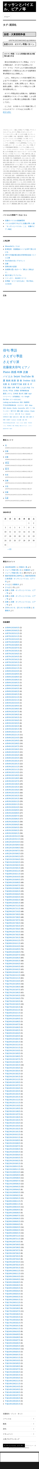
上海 (31, 154)
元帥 (11, 160)
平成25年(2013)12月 (12, 1045)
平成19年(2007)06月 (12, 1253)
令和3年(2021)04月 (12, 790)
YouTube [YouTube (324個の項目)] (26, 376)
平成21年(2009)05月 (12, 1186)
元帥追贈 (15, 160)
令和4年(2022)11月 (12, 735)
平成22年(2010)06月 (12, 1149)
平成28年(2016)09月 (12, 949)
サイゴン (30, 134)
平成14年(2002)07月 (12, 1395)
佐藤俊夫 (27, 570)
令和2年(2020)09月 (12, 810)
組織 (32, 197)
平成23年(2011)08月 (12, 1111)
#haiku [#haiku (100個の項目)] (14, 408)
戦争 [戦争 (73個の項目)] (27, 417)
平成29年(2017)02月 (12, 934)
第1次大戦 (28, 195)
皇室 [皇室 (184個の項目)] (25, 384)
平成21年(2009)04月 (12, 1189)
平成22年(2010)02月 (12, 1160)
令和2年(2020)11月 (12, 804)
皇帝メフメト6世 (27, 193)
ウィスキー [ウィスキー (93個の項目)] (6, 411)
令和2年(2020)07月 (12, 816)
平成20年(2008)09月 (12, 1210)
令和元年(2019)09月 (12, 845)
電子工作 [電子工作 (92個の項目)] (13, 411)
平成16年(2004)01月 (12, 1354)
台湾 (30, 167)
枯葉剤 (32, 188)
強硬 (7, 180)
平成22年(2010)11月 (12, 1137)
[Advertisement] (20, 119)
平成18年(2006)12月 (12, 1270)
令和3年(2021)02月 (12, 795)
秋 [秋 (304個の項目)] (33, 376)
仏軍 (33, 158)
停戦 (4, 160)
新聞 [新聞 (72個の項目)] (30, 417)
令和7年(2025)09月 (12, 642)
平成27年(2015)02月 (12, 1004)
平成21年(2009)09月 (12, 1175)
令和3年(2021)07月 (12, 781)
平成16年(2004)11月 (12, 1328)
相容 (7, 195)
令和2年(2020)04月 (12, 824)
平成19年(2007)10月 (12, 1241)
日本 (24, 182)
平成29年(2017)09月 (12, 914)
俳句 (4, 1429)
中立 (11, 158)
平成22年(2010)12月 (12, 1134)
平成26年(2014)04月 (12, 1033)
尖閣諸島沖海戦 (11, 178)
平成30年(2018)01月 (12, 903)
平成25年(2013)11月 (12, 1047)
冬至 (6, 475)
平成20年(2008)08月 (12, 1213)
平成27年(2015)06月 (12, 992)
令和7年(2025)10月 (12, 639)
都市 (7, 201)
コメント (31, 204)
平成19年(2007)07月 (12, 1250)
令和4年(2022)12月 (12, 732)
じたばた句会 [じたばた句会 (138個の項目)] (25, 387)
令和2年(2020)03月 (12, 827)
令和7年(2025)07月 (12, 648)
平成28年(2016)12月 (12, 940)
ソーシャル (7, 1419)
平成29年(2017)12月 (12, 905)
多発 (34, 171)
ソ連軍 (26, 136)
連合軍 (28, 199)
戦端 (20, 180)
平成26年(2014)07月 (12, 1024)
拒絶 (23, 180)
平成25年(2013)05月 (12, 1065)
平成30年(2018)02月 (12, 900)
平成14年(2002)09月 (12, 1389)
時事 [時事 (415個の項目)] (19, 372)
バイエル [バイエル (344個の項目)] (8, 376)
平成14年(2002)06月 (12, 1398)
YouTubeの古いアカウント (15, 261)
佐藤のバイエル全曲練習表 (15, 220)
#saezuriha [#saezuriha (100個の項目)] (21, 408)
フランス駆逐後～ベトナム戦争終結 (15, 143)
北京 (21, 162)
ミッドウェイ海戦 (23, 147)
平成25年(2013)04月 (12, 1068)
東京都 (27, 188)
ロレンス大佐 (9, 154)
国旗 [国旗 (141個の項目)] (9, 387)
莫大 (9, 199)
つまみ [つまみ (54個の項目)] (17, 422)
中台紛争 (23, 156)
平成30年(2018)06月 (12, 888)
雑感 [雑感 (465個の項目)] (13, 372)
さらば (7, 584)
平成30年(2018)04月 (12, 894)
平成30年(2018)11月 (12, 874)
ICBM (20, 130)
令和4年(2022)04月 (12, 755)
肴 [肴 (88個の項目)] (19, 414)
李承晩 (19, 188)
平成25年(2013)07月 (12, 1059)
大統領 (28, 173)
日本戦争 (29, 182)
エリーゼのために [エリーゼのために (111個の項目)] (15, 399)
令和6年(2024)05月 (12, 682)
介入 (30, 158)
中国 (28, 156)
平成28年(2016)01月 (12, 972)
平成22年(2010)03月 (12, 1157)
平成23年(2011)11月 (12, 1102)
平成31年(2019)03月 (12, 862)
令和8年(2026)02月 (12, 630)
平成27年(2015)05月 (12, 995)
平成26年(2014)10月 (12, 1016)
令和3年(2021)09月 (12, 775)
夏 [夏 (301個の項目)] (4, 380)
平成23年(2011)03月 (12, 1126)
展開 (17, 178)
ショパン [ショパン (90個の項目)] (5, 414)
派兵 (20, 191)
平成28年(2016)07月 (12, 955)
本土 (9, 188)
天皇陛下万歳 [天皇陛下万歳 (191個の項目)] (16, 384)
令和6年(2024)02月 (12, 691)
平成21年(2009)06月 (12, 1184)
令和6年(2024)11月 (12, 668)
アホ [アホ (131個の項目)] (32, 387)
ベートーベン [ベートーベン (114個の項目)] (7, 396)
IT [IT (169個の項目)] (31, 384)
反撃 (27, 167)
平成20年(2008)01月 (12, 1233)
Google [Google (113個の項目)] (27, 396)
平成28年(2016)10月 (12, 946)
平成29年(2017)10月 (12, 911)
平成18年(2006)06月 (12, 1285)
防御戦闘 (20, 201)
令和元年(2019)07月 (12, 850)
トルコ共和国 (18, 138)
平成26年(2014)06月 (12, 1027)
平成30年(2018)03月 (12, 897)
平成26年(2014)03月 (12, 1036)
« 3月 (10, 549)
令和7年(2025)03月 (12, 656)
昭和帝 (17, 186)
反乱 (23, 167)
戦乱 (11, 180)
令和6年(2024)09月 (12, 674)
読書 (6, 263)
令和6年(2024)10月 (12, 671)
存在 (25, 175)
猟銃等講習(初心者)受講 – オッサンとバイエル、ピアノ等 (20, 579)
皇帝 (19, 193)
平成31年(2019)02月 (12, 865)
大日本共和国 (7, 173)
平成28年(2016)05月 (12, 961)
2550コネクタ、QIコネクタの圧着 (17, 607)
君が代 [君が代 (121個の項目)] (21, 393)
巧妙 (33, 178)
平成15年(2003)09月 (12, 1363)
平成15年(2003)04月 (12, 1378)
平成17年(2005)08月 (12, 1308)
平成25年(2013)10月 (12, 1050)
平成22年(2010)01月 (12, 1163)
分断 (30, 160)
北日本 (26, 162)
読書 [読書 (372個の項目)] (25, 372)
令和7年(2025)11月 (12, 636)
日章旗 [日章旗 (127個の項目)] (16, 390)
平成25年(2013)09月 (12, 1053)
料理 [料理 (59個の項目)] (26, 420)
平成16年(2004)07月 (12, 1340)
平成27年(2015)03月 (12, 1001)
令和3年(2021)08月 (12, 778)
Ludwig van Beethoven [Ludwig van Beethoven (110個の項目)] (11, 402)
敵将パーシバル (17, 182)
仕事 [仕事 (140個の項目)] (13, 387)
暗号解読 (27, 186)
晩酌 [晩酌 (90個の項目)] (18, 411)
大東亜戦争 (22, 173)
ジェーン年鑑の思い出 (13, 570)
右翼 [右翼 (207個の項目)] (5, 384)
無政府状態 (29, 191)
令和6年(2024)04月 (12, 685)
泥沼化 (16, 191)
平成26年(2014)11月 (12, 1013)
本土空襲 (13, 188)
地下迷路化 (28, 171)
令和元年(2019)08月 (12, 848)
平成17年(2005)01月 (12, 1325)
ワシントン (17, 154)
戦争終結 (15, 180)
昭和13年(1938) (15, 184)
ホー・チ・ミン (13, 145)
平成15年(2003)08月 (12, 1366)
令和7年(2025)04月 (12, 653)
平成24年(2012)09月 (12, 1082)
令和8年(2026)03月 (12, 627)
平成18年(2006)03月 (12, 1294)
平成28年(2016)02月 (12, 969)
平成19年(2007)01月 (12, 1268)
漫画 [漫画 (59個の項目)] (23, 420)
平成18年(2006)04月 (12, 1291)
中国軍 (7, 158)
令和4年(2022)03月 (12, 758)
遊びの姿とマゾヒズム (13, 275)
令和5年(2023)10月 (12, 703)
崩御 (30, 178)
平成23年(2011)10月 (12, 1105)
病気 (9, 193)
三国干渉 (27, 154)
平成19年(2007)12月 (12, 1236)
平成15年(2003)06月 (12, 1372)
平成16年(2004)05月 (12, 1346)
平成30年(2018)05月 (12, 891)
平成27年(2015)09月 (12, 984)
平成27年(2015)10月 (12, 981)
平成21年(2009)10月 (12, 1172)
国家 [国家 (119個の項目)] (25, 393)
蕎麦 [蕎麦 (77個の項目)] (11, 417)
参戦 (20, 167)
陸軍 (32, 201)
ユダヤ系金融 (9, 151)
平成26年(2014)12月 (12, 1010)
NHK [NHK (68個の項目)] (4, 420)
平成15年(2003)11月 (12, 1357)
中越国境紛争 (17, 158)
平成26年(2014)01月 (12, 1042)
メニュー (7, 17)
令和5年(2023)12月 (12, 697)
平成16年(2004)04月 (12, 1349)
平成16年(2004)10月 (12, 1331)
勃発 (11, 162)
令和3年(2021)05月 (12, 787)
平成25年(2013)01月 (12, 1076)
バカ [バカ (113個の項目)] (22, 396)
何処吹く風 (23, 567)
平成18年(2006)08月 (12, 1282)
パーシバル (25, 141)
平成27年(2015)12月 (12, 975)
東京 (23, 188)
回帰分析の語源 (11, 266)
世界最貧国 (11, 156)
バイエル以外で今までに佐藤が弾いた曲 (20, 223)
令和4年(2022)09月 (12, 740)
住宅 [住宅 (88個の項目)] (16, 414)
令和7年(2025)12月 (12, 633)
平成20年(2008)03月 (12, 1227)
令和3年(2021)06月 (12, 784)
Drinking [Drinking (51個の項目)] (17, 425)
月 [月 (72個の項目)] (33, 417)
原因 (7, 167)
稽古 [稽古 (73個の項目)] (24, 417)
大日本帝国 (15, 173)
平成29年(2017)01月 (12, 937)
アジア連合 (25, 130)
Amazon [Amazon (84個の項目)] (27, 414)
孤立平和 (30, 175)
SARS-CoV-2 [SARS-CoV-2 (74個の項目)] (16, 417)
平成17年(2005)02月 (12, 1323)
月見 (6, 486)
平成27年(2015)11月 (12, 978)
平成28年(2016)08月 (12, 952)
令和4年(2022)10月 (12, 737)
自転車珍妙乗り (11, 567)
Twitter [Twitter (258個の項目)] (26, 380)
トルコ (11, 138)
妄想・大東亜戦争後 (14, 34)
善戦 (7, 171)
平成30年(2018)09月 (12, 879)
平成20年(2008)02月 (12, 1230)
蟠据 (15, 199)
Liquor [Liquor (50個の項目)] (10, 428)
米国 (10, 197)
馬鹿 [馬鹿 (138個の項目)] (17, 387)
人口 (23, 158)
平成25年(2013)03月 (12, 1071)
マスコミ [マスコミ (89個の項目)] (11, 414)
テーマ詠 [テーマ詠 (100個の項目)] (32, 408)
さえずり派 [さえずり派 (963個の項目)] (11, 361)
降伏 (25, 201)
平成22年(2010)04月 (12, 1155)
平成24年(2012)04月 (12, 1088)
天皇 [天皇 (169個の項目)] (4, 387)
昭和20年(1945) (26, 184)
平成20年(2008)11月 (12, 1204)
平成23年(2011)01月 (12, 1131)
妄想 (9, 175)
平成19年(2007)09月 (12, 1244)
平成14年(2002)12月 (12, 1381)
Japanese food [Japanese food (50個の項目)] (5, 428)
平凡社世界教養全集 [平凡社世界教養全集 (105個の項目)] (9, 405)
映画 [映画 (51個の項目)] (13, 425)
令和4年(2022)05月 (12, 752)
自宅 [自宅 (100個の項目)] (27, 408)
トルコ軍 (25, 138)
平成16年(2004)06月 (12, 1343)
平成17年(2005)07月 (12, 1311)
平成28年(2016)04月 (12, 963)
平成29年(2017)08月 (12, 917)
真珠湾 (12, 195)
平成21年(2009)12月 (12, 1166)
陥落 (28, 201)
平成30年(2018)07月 (12, 885)
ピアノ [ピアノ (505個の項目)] (26, 367)
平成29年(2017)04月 (12, 929)
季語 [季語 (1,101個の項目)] (13, 350)
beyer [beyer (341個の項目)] (17, 376)
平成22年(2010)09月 (12, 1140)
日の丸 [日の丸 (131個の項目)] (5, 390)
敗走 (7, 182)
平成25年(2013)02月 (12, 1073)
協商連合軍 (8, 165)
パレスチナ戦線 (16, 141)
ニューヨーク (7, 141)
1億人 (16, 130)
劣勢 (7, 162)
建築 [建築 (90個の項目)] (22, 411)
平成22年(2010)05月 (12, 1152)
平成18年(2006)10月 (12, 1276)
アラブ (32, 130)
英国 (6, 199)
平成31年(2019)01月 (12, 868)
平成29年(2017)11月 (12, 908)
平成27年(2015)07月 (12, 989)
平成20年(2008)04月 (12, 1224)
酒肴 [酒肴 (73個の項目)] (21, 417)
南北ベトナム (24, 165)
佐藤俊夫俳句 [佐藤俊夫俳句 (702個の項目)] (12, 367)
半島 (30, 162)
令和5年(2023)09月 (12, 706)
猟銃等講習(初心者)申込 (14, 576)
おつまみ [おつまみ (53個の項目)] (21, 422)
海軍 (23, 191)
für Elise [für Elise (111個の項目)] (6, 399)
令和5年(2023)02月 (12, 726)
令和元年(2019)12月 (12, 836)
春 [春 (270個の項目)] (21, 380)
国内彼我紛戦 (14, 171)
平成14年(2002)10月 (12, 1386)
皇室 (16, 193)
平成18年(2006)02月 (12, 1297)
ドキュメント (8, 1434)
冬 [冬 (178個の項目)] (28, 384)
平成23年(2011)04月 (12, 1123)
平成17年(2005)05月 (12, 1317)
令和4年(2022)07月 (12, 746)
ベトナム (29, 143)
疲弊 (6, 193)
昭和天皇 (11, 186)
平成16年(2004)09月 (12, 1334)
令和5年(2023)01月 (12, 729)
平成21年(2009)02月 (12, 1195)
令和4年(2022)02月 (12, 761)
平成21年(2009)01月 (12, 1198)
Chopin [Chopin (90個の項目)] (32, 411)
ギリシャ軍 (13, 134)
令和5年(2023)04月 (12, 720)
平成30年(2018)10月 (12, 877)
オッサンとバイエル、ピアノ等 (18, 6)
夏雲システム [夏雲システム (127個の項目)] (7, 393)
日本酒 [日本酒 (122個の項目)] (15, 393)
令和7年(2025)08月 (12, 645)
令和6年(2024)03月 (12, 688)
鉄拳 (15, 201)
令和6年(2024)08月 (12, 677)
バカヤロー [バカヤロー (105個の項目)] (20, 405)
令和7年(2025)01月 (12, 662)
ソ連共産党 (19, 136)
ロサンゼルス (18, 151)
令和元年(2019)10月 (12, 842)
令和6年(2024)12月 (12, 665)
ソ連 (14, 136)
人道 (26, 158)
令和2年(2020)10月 (12, 807)
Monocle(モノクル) (12, 246)
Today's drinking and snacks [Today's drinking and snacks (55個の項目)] (9, 422)
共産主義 (25, 160)
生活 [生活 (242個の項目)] (33, 380)
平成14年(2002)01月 (12, 1404)
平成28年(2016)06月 (12, 958)
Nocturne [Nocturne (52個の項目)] (30, 422)
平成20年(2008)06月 (12, 1218)
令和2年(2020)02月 (12, 830)
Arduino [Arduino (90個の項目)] (26, 411)
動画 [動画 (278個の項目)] (8, 380)
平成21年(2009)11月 (12, 1169)
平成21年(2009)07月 (12, 1181)
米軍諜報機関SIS (25, 197)
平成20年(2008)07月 (12, 1215)
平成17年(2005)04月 (12, 1320)
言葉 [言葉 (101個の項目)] (4, 408)
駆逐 (25, 204)
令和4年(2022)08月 (12, 743)
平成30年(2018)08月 (12, 882)
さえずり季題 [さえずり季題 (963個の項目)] (13, 356)
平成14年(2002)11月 (12, 1383)
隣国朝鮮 (14, 204)
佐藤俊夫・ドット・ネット (13, 1414)
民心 (9, 191)
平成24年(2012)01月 (12, 1097)
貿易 (24, 199)
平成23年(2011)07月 (12, 1114)
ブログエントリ (7, 130)
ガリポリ (23, 132)
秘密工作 (17, 195)
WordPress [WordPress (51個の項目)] (9, 425)
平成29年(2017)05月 (12, 926)
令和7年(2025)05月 (12, 651)
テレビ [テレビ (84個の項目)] (22, 414)
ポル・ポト (22, 145)
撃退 (33, 180)
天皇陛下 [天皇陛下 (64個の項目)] (8, 420)
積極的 (22, 195)
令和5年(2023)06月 (12, 714)
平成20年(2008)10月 (12, 1207)
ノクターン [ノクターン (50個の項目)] (30, 425)
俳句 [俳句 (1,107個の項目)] (6, 350)
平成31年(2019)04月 (12, 859)
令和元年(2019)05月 (12, 856)
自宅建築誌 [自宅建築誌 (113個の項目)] (16, 396)
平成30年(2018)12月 (12, 871)
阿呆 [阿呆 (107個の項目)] (21, 402)
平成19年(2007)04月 (12, 1259)
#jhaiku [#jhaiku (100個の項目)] (9, 408)
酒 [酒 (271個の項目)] (18, 380)
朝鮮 (31, 186)
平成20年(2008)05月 (12, 1221)
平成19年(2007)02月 (12, 1265)
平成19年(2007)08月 (12, 1247)
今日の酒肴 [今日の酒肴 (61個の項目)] (19, 420)
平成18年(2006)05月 (12, 1288)
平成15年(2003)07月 (12, 1369)
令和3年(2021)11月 (12, 769)
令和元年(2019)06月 (12, 853)
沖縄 (12, 191)
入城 (20, 160)
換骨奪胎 (28, 180)
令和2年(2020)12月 (12, 801)
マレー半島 (29, 145)
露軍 (19, 204)
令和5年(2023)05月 (12, 717)
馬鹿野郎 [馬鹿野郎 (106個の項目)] (26, 402)
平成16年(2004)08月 (12, 1337)
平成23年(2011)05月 (12, 1120)
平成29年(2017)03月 (12, 932)
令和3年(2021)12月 (12, 766)
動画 (4, 1424)
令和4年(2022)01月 (12, 764)
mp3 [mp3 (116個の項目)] (30, 394)
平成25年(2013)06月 (12, 1062)
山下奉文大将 (24, 178)
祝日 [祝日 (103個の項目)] (26, 405)
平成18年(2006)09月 (12, 1279)
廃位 (4, 180)
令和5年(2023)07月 (12, 711)
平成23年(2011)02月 (12, 1129)
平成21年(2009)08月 (12, 1178)
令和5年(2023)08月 (12, 708)
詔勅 (18, 199)
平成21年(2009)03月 (12, 1192)
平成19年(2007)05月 (12, 1256)
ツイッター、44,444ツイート (16, 278)
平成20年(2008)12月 (12, 1201)
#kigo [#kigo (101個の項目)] (31, 405)
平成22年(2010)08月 (12, 1143)
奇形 (6, 175)
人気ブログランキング (11, 1439)
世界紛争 (17, 156)
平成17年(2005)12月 (12, 1302)
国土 (19, 171)
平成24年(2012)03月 (12, 1091)
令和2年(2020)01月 (12, 833)
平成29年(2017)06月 (12, 923)
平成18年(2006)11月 (12, 1273)
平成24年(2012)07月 (12, 1085)
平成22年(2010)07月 (12, 1146)
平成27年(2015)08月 (12, 987)
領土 (22, 204)
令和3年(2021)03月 (12, 793)
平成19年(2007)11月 (12, 1239)
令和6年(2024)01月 (12, 694)
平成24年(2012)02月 (12, 1094)
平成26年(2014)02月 (12, 1039)
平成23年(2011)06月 (12, 1117)
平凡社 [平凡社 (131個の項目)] (11, 390)
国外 (23, 171)
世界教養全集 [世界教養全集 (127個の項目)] (24, 390)
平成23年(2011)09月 (12, 1108)
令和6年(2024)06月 (12, 680)
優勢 (7, 160)
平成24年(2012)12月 (12, 1079)
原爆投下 (15, 167)
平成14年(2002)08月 (12, 1392)
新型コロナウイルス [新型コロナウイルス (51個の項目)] (23, 425)
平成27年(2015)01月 (12, 1007)
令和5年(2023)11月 (12, 700)
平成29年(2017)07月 (12, 920)
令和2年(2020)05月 (12, 821)
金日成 (12, 201)
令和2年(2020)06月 (12, 819)
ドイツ (31, 138)
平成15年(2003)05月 (12, 1375)
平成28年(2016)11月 (12, 943)
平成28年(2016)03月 (12, 966)
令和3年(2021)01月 (12, 798)
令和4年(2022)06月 (12, 749)
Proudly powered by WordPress (19, 1448)
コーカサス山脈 (22, 134)
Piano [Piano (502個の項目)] (6, 372)
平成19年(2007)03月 (12, 1262)
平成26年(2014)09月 (12, 1018)
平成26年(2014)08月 (12, 1021)
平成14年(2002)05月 (12, 1401)
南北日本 (31, 165)
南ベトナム (15, 165)
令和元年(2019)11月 (12, 839)
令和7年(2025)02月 (12, 659)
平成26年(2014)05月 (12, 1030)
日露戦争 (7, 184)
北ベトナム (16, 162)
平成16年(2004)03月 (12, 1352)
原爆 (11, 167)
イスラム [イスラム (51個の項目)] (4, 425)
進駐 (32, 199)
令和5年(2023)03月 (12, 723)
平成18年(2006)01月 (12, 1299)
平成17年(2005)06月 (12, 1314)
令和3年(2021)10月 (12, 772)
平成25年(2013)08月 (12, 1056)
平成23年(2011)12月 (12, 1100)
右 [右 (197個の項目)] (9, 384)
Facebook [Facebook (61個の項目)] (13, 420)
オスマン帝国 (16, 132)
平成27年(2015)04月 (12, 998)
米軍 (18, 197)
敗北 (4, 182)
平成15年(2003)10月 (12, 1360)
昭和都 (22, 186)
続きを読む (7, 112)
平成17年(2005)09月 (12, 1305)
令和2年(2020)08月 (12, 813)
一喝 (22, 154)
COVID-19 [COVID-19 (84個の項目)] (6, 417)
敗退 (11, 182)
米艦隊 (14, 197)
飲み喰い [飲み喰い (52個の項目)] (25, 422)
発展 (13, 193)
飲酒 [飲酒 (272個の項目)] (13, 380)
